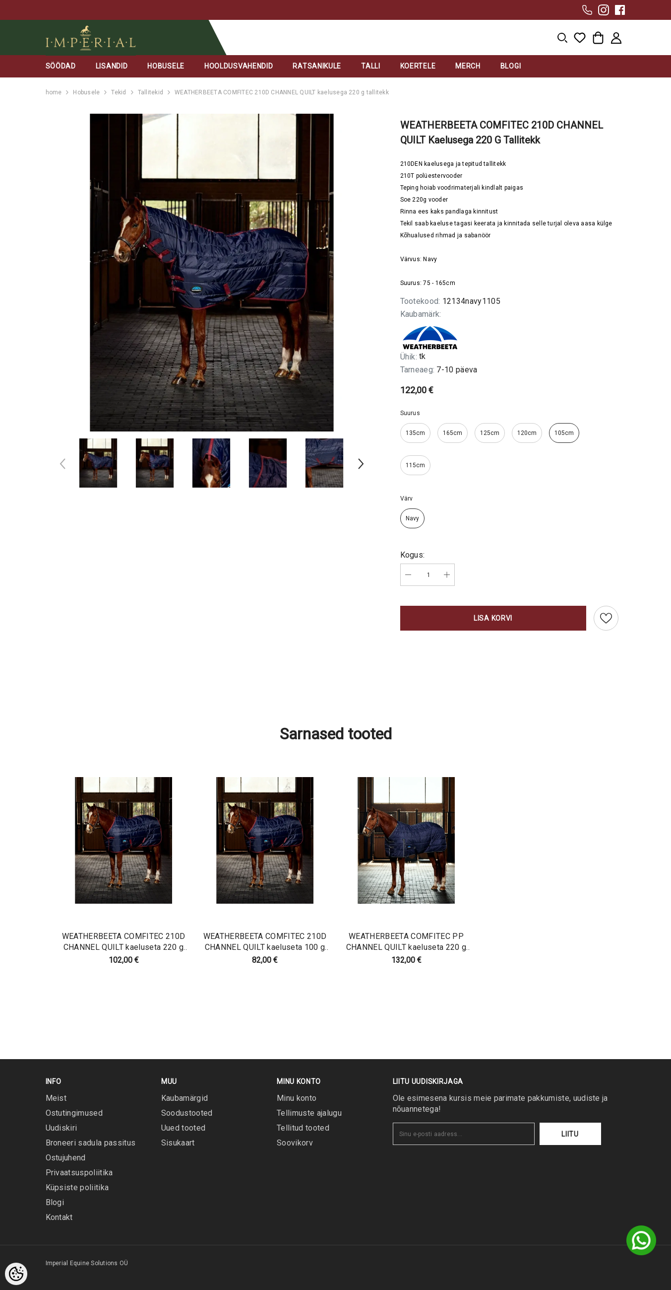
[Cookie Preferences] (16, 1274)
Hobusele (86, 92)
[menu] (562, 38)
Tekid (118, 92)
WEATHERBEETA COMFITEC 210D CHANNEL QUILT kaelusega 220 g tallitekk (282, 92)
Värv (406, 498)
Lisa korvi (493, 618)
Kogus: (412, 555)
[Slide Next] (360, 465)
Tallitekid (150, 92)
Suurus (410, 413)
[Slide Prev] (63, 465)
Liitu (570, 1134)
